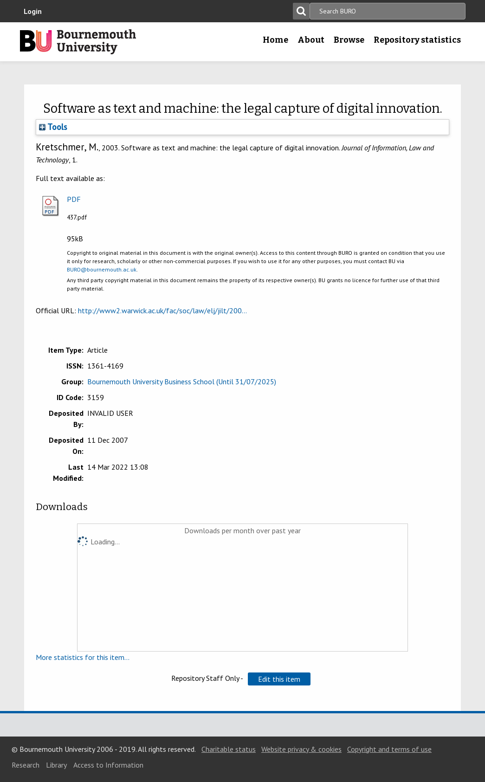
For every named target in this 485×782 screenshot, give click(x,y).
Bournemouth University (78, 41)
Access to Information (108, 764)
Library (56, 764)
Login (33, 11)
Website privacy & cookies (301, 749)
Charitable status (228, 749)
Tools (53, 126)
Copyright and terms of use (389, 749)
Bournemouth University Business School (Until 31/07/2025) (181, 381)
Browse (349, 40)
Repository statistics (417, 40)
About (310, 40)
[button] (279, 678)
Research (25, 764)
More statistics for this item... (82, 657)
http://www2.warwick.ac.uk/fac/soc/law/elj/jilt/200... (162, 310)
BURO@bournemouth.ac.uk (101, 269)
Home (275, 40)
